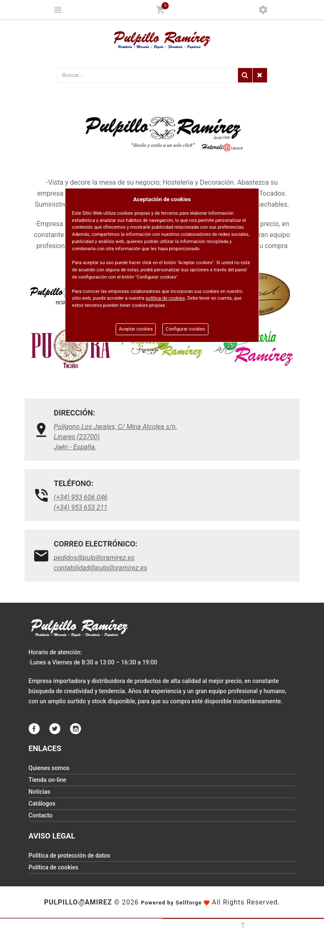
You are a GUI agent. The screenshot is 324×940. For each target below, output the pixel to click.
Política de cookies (53, 867)
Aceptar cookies (136, 329)
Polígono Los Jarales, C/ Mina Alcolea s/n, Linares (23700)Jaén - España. (115, 437)
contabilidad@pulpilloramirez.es (100, 568)
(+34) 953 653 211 (81, 507)
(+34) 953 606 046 (81, 497)
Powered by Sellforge (171, 902)
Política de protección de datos (70, 855)
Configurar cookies (185, 329)
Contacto (41, 815)
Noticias (40, 791)
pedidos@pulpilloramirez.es (94, 558)
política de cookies (165, 298)
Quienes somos (49, 768)
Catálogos (42, 803)
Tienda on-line (47, 779)
